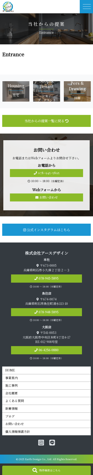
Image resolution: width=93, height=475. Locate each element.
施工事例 (11, 385)
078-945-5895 (47, 173)
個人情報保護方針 (17, 431)
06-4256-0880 (49, 350)
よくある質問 (14, 400)
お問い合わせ (46, 197)
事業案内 (11, 378)
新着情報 (11, 408)
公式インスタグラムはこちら (46, 229)
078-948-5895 (49, 312)
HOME (10, 370)
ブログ (10, 416)
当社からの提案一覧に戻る (46, 120)
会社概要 (11, 393)
